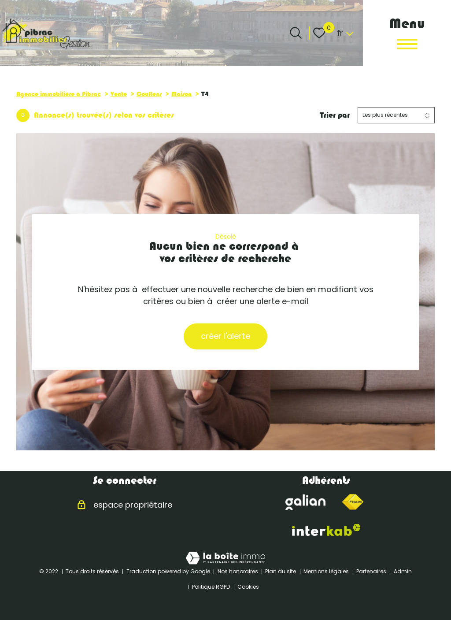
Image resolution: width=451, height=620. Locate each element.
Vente (119, 94)
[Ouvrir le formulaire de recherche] (295, 32)
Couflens (149, 94)
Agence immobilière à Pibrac (58, 94)
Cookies (248, 586)
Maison (181, 94)
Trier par (335, 115)
